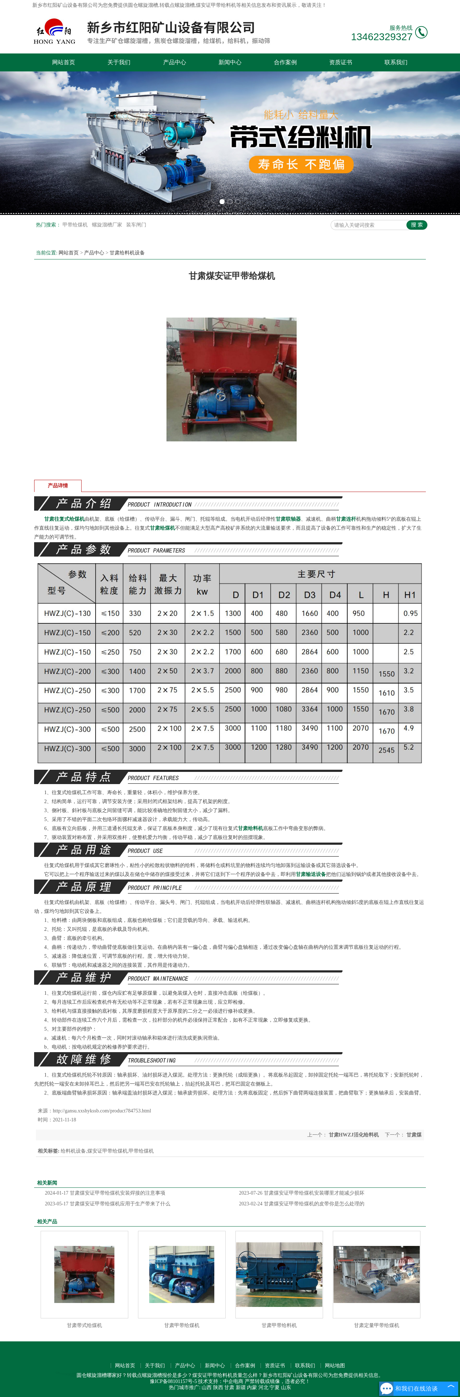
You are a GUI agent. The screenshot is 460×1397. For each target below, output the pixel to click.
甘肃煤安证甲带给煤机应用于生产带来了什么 (107, 1203)
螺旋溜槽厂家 (108, 225)
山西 (207, 1387)
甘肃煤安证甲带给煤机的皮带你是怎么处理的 (301, 1203)
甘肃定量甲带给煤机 (376, 1325)
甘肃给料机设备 (127, 253)
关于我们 (118, 62)
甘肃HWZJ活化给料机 (353, 1135)
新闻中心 (230, 62)
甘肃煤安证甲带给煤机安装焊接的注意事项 (105, 1193)
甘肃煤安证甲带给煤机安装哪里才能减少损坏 (301, 1193)
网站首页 (63, 62)
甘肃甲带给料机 (279, 1325)
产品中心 (174, 62)
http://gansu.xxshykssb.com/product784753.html (102, 1111)
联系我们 (396, 62)
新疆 (241, 1387)
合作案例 (285, 62)
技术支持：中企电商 (220, 1381)
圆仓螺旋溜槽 (143, 5)
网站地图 (335, 1365)
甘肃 (229, 1387)
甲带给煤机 (76, 225)
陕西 (218, 1387)
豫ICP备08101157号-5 (173, 1381)
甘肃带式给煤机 (84, 1325)
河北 (263, 1387)
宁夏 (275, 1387)
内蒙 (252, 1387)
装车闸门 (136, 225)
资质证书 (340, 62)
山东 (286, 1387)
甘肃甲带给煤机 (181, 1325)
